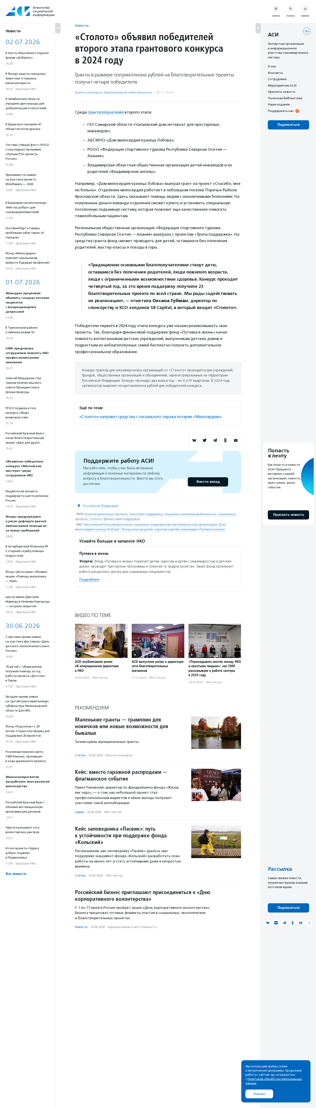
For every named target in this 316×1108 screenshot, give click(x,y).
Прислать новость (281, 91)
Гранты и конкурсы (89, 92)
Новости (82, 25)
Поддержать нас (281, 111)
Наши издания (279, 104)
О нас (272, 66)
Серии (79, 812)
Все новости (16, 874)
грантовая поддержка (145, 514)
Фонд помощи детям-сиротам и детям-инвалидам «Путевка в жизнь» (173, 529)
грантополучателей (106, 112)
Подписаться (288, 125)
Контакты (275, 73)
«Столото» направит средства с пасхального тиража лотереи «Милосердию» (152, 416)
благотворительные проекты (106, 514)
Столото (95, 518)
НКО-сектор (100, 677)
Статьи (80, 755)
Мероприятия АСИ (282, 85)
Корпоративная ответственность (128, 92)
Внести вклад (207, 481)
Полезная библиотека (285, 98)
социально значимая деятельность (190, 514)
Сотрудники (277, 79)
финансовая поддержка (121, 518)
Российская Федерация (100, 505)
